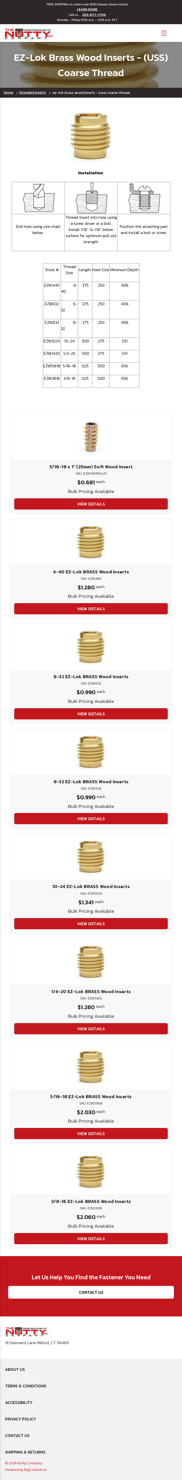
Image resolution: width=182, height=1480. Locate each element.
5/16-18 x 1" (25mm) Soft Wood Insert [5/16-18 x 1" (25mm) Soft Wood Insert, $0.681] (91, 466)
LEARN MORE (87, 9)
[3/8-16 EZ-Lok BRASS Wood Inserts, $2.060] (91, 1171)
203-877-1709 (94, 15)
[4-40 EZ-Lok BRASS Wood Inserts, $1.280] (91, 542)
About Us (15, 1369)
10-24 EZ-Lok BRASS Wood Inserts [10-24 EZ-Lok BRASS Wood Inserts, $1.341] (91, 886)
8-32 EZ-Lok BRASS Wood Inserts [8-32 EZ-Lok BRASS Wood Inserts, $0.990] (91, 781)
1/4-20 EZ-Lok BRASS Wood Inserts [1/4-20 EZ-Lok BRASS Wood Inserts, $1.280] (91, 991)
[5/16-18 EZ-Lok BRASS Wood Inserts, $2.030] (91, 1067)
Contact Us (91, 1292)
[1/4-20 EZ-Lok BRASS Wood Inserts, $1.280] (91, 961)
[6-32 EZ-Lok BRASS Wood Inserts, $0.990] (91, 647)
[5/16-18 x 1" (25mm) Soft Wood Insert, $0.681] (91, 437)
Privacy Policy (20, 1419)
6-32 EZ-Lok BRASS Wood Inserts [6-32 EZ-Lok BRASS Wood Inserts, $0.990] (91, 676)
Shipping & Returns (25, 1452)
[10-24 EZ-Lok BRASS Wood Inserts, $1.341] (91, 856)
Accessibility (18, 1402)
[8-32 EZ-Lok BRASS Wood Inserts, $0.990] (91, 752)
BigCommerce (35, 1469)
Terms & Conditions (25, 1386)
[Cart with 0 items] (174, 32)
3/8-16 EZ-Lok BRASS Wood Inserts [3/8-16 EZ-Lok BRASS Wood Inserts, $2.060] (91, 1201)
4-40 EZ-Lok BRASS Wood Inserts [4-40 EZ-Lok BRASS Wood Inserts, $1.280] (91, 571)
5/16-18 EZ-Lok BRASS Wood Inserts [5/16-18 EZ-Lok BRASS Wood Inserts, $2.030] (90, 1096)
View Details (91, 504)
